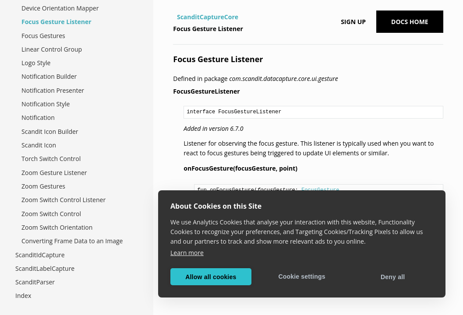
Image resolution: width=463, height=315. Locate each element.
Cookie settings (301, 276)
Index (23, 295)
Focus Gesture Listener (56, 22)
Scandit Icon (38, 145)
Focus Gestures (43, 36)
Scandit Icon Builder (49, 131)
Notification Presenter (52, 90)
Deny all (393, 276)
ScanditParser (35, 282)
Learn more (187, 252)
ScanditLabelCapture (44, 268)
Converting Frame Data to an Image (72, 241)
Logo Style (35, 63)
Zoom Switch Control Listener (63, 200)
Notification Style (45, 104)
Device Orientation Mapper (60, 8)
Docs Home (409, 22)
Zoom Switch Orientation (56, 227)
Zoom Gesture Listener (54, 172)
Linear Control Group (51, 49)
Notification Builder (49, 76)
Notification (38, 117)
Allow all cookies (210, 276)
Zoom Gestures (43, 186)
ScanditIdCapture (40, 255)
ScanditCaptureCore (207, 17)
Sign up (353, 22)
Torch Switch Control (51, 158)
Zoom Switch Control (51, 214)
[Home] (174, 17)
